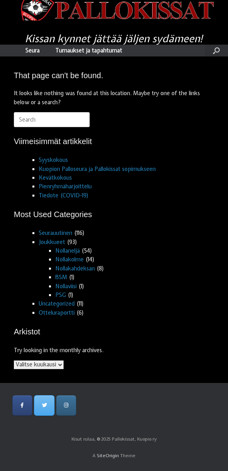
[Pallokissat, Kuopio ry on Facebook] (22, 405)
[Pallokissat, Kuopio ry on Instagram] (66, 405)
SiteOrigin (108, 455)
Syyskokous (53, 159)
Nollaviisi (66, 286)
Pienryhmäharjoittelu (65, 186)
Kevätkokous (55, 177)
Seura (32, 50)
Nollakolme (69, 259)
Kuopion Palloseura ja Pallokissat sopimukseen (97, 169)
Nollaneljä (67, 250)
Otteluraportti (57, 312)
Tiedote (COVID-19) (64, 195)
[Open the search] (216, 50)
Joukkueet (52, 242)
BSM (61, 277)
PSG (60, 294)
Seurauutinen (55, 232)
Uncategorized (57, 303)
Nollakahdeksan (75, 268)
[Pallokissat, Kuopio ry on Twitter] (44, 405)
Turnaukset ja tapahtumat (88, 50)
